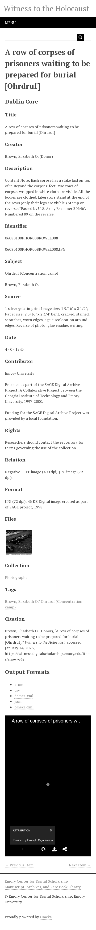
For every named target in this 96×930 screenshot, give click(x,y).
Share (64, 849)
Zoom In (22, 849)
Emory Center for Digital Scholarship (37, 881)
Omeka (46, 916)
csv (17, 690)
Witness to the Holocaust (46, 8)
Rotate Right (43, 849)
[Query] (48, 37)
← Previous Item (19, 865)
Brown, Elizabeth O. (21, 601)
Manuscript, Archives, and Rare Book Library (43, 886)
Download (54, 849)
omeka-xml (23, 707)
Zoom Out (33, 849)
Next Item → (80, 865)
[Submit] (80, 37)
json (17, 701)
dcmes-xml (23, 695)
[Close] (50, 830)
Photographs (16, 577)
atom (18, 684)
